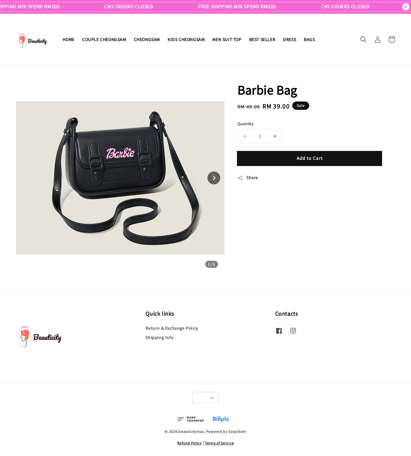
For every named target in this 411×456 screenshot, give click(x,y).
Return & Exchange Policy (171, 328)
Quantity (245, 124)
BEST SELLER (262, 39)
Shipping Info (159, 337)
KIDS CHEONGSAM (186, 39)
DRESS (289, 39)
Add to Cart (310, 158)
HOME (68, 39)
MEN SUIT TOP (226, 39)
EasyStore (237, 431)
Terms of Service (219, 443)
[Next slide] (213, 177)
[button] (363, 39)
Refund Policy (189, 443)
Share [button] (247, 178)
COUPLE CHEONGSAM (104, 39)
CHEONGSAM (147, 39)
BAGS (309, 39)
